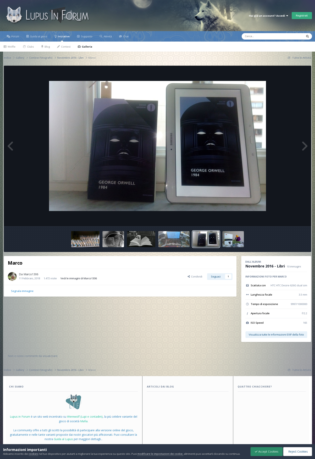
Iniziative (63, 38)
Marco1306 (31, 274)
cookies (33, 454)
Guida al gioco (38, 36)
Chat (126, 36)
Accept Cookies (266, 451)
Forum (15, 36)
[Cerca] (263, 36)
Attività (107, 36)
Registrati (302, 15)
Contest (65, 46)
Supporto (86, 36)
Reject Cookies (297, 451)
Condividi (195, 276)
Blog (47, 46)
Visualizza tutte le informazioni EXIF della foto (276, 334)
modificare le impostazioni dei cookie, (160, 454)
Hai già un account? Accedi (268, 15)
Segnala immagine (22, 291)
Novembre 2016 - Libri (265, 266)
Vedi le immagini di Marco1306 (78, 278)
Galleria (86, 46)
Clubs (30, 46)
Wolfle (11, 46)
